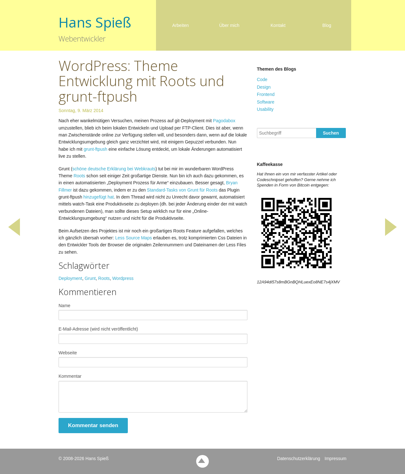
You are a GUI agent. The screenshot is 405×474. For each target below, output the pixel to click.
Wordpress (123, 278)
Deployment (70, 278)
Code (262, 79)
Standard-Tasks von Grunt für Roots (182, 190)
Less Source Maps (133, 237)
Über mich (229, 25)
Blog (326, 25)
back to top (202, 461)
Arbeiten (180, 25)
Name (64, 305)
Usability (265, 109)
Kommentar (70, 376)
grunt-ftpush (95, 149)
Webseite (68, 352)
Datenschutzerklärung (298, 458)
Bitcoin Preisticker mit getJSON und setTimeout (389, 237)
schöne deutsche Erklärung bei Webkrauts (114, 168)
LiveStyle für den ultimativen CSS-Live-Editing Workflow (16, 237)
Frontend (266, 94)
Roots (79, 175)
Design (264, 87)
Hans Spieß (95, 22)
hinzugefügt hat (99, 196)
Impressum (335, 458)
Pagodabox (224, 120)
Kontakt (278, 25)
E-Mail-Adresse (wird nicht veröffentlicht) (98, 329)
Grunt (90, 278)
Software (265, 101)
